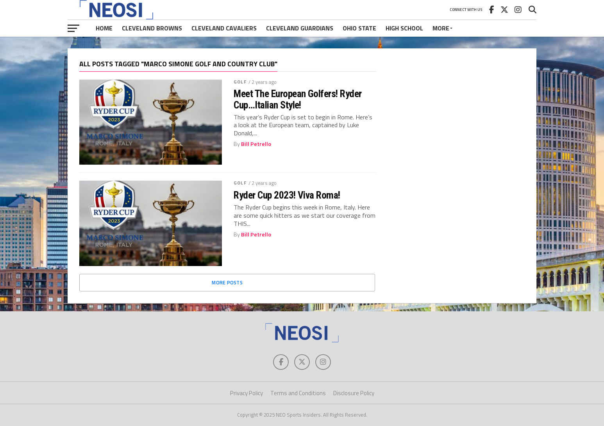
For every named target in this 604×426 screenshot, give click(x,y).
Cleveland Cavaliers (224, 28)
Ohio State (359, 28)
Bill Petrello (256, 144)
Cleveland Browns (152, 28)
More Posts (227, 282)
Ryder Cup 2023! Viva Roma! (287, 195)
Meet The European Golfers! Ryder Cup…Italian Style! (298, 99)
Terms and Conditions (298, 393)
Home (104, 28)
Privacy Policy (246, 393)
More (440, 28)
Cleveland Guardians (299, 28)
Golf (240, 81)
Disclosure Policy (353, 393)
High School (404, 28)
